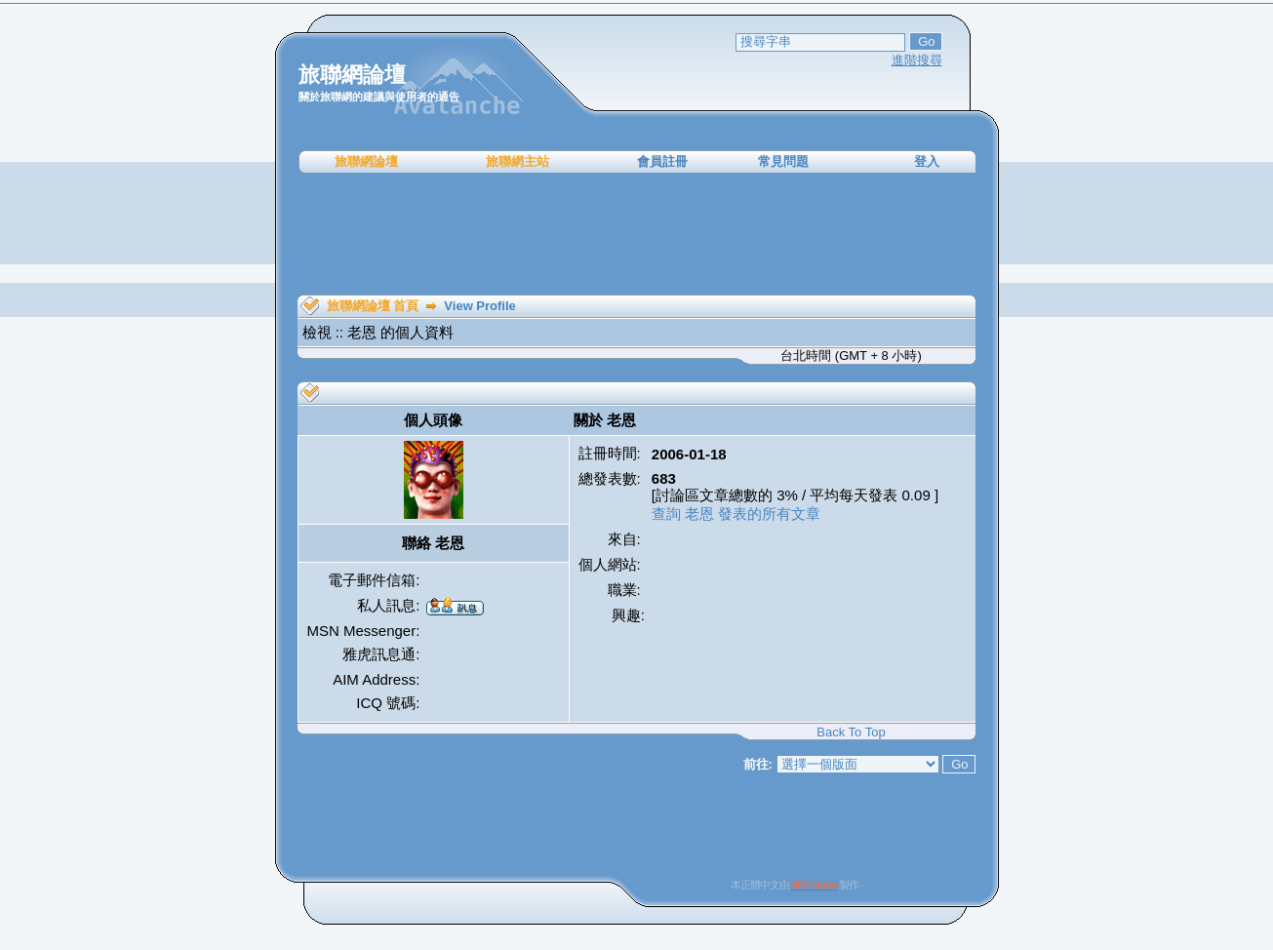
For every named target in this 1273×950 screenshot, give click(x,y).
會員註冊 (662, 161)
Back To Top (850, 732)
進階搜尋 (917, 60)
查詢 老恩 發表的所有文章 (736, 513)
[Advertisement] (637, 234)
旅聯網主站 (517, 161)
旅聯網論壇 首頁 (373, 305)
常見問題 (783, 161)
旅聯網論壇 (366, 161)
